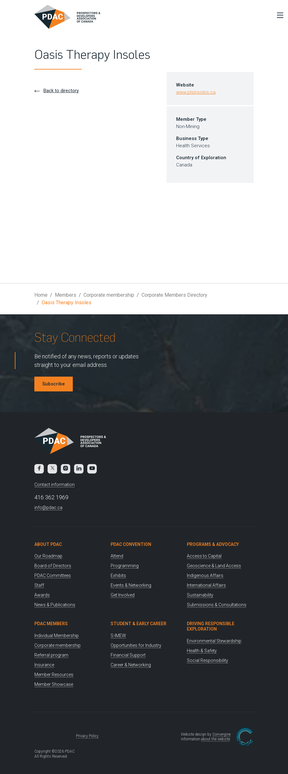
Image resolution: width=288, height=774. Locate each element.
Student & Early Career (138, 623)
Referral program (51, 655)
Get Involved (123, 594)
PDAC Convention (131, 544)
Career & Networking (131, 664)
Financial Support (128, 655)
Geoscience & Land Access (214, 565)
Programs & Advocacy (213, 544)
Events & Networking (131, 585)
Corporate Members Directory (174, 295)
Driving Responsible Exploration (210, 626)
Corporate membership (109, 295)
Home (41, 295)
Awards (42, 594)
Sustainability (200, 594)
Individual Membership (56, 635)
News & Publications (54, 604)
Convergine (221, 734)
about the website (215, 739)
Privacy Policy (87, 736)
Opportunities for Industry (136, 645)
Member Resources (53, 674)
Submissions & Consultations (216, 604)
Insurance (44, 664)
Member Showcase (53, 684)
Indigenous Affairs (205, 575)
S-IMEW (118, 635)
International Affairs (206, 585)
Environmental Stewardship (214, 640)
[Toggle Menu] (278, 15)
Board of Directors (52, 565)
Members (65, 295)
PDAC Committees (52, 575)
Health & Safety (202, 650)
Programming (125, 565)
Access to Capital (204, 555)
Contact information (54, 484)
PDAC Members (51, 623)
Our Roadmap (48, 555)
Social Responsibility (207, 660)
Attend (117, 555)
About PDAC (48, 544)
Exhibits (118, 575)
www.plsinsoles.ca (196, 92)
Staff (39, 585)
